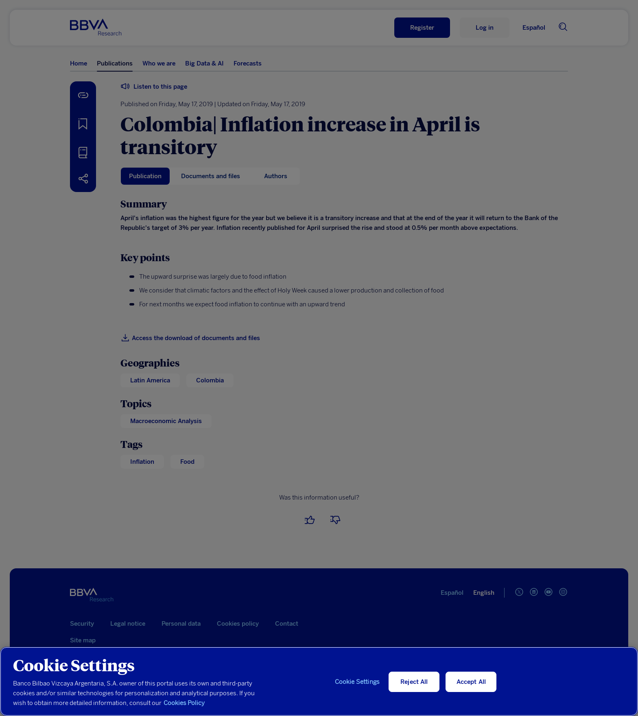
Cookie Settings (357, 681)
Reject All (414, 681)
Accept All (471, 681)
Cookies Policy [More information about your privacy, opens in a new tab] (184, 703)
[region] (319, 681)
